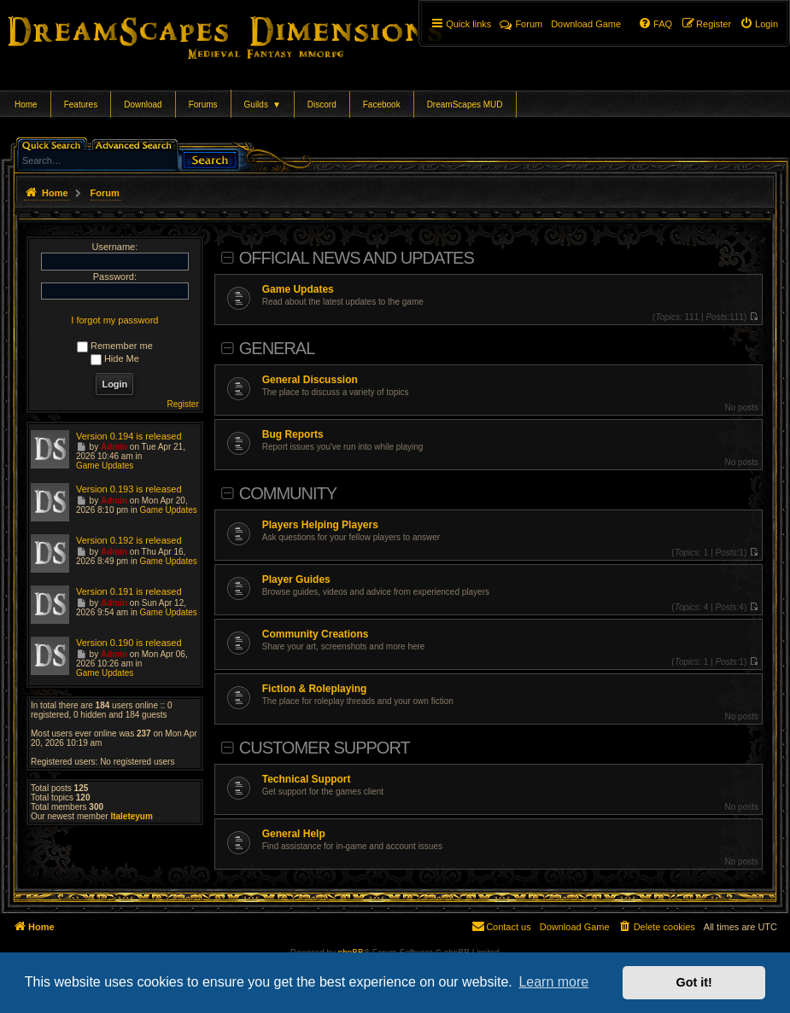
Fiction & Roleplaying (314, 689)
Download (142, 104)
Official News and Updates (356, 257)
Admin (114, 446)
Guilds (262, 104)
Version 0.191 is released (129, 591)
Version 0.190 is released (129, 642)
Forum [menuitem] (521, 24)
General (277, 348)
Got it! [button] (694, 982)
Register (183, 404)
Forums (203, 104)
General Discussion (310, 380)
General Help (293, 834)
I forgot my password (114, 320)
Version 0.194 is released (129, 436)
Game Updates (298, 289)
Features (80, 104)
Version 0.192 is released (129, 540)
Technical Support (306, 779)
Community (287, 493)
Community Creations (315, 634)
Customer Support (324, 747)
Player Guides (296, 579)
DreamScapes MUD (465, 104)
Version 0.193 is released (129, 489)
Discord (321, 104)
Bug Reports (293, 434)
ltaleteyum (131, 816)
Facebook (382, 104)
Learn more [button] (553, 982)
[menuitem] (759, 24)
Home (26, 104)
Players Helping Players (320, 525)
